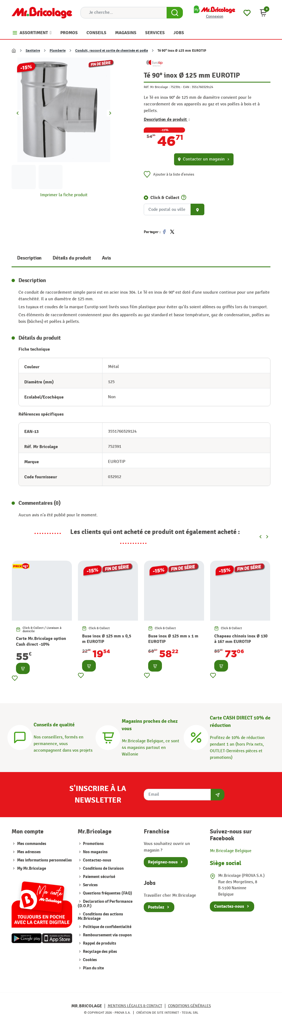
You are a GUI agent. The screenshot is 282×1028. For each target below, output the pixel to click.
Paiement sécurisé (98, 876)
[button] (263, 13)
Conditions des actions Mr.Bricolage (100, 916)
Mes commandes (31, 843)
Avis (106, 258)
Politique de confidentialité (106, 926)
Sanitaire (33, 50)
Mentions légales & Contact (135, 1006)
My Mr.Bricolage (31, 868)
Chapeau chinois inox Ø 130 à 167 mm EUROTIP (240, 639)
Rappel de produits (99, 943)
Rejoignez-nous (163, 862)
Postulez (156, 907)
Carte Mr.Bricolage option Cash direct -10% (41, 641)
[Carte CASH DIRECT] (196, 736)
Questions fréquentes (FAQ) (107, 893)
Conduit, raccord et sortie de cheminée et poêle (111, 50)
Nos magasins (95, 852)
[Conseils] (20, 736)
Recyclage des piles (99, 951)
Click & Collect (164, 197)
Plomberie (58, 50)
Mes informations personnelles (44, 860)
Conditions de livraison (103, 868)
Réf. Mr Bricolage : (157, 87)
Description (29, 258)
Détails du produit (72, 258)
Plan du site (93, 968)
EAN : (187, 87)
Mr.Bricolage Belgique (230, 851)
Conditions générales (189, 1006)
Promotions (93, 843)
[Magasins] (108, 736)
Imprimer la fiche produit (64, 195)
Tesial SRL (190, 1013)
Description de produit (167, 119)
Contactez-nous (96, 860)
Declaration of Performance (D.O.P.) (105, 904)
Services (90, 885)
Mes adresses (29, 852)
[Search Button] (175, 12)
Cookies (89, 959)
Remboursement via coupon (107, 935)
